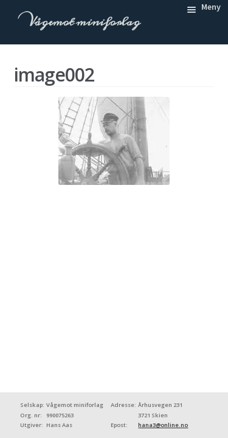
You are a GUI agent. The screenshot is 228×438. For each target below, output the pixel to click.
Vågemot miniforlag (83, 22)
